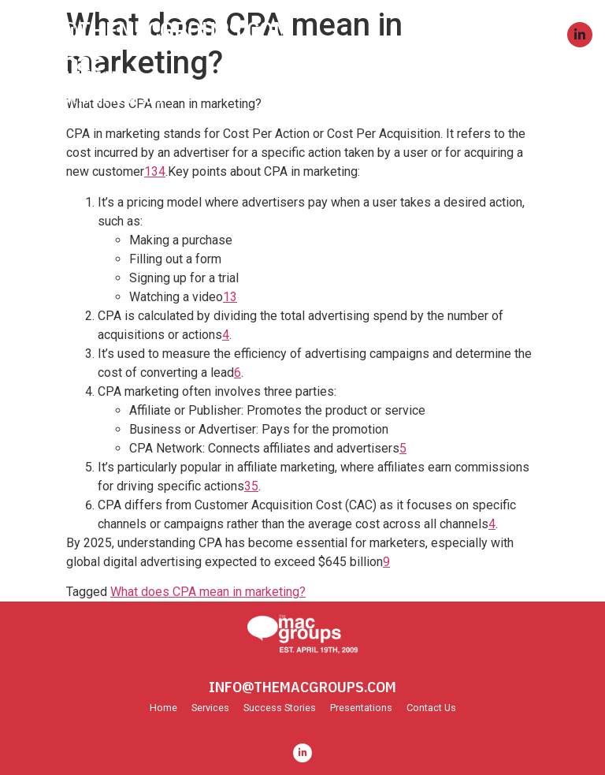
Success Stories (279, 708)
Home (163, 708)
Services (210, 708)
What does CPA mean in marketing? (208, 591)
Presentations (361, 708)
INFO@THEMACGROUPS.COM (151, 30)
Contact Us (431, 708)
